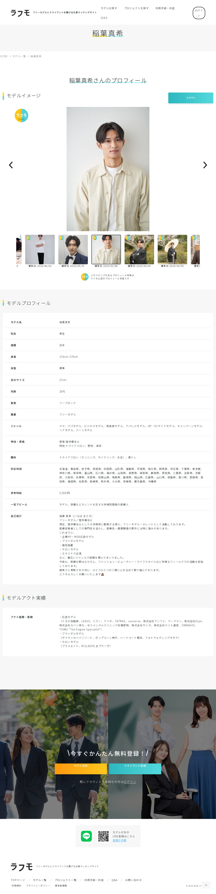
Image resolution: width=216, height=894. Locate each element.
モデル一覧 (19, 56)
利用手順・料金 (161, 8)
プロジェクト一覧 (66, 882)
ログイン (196, 8)
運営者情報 (61, 888)
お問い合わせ (133, 882)
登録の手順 (120, 843)
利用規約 (16, 888)
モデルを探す (110, 8)
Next (202, 251)
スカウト (190, 96)
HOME (4, 56)
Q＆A (179, 8)
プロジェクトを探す (135, 8)
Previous (13, 251)
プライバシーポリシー (38, 888)
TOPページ (18, 882)
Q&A (114, 882)
